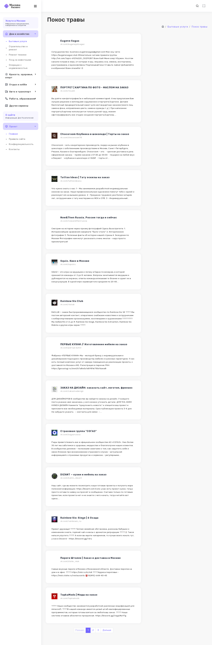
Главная (13, 134)
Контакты (14, 149)
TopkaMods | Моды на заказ (78, 594)
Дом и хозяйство (20, 34)
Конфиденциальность (21, 144)
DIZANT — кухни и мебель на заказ (83, 474)
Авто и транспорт (20, 91)
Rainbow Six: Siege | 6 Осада (79, 517)
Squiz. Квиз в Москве (74, 261)
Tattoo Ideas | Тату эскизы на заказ (85, 177)
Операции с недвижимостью (18, 66)
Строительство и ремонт (18, 48)
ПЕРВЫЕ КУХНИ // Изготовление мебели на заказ (93, 344)
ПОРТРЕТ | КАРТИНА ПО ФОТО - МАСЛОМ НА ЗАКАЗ (94, 87)
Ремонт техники (17, 55)
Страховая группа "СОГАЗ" (78, 431)
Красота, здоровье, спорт (20, 76)
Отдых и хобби (20, 84)
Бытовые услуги (18, 41)
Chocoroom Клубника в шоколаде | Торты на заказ (94, 134)
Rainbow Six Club (71, 301)
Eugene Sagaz (70, 40)
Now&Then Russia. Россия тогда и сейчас (88, 217)
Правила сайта (17, 139)
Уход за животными (20, 60)
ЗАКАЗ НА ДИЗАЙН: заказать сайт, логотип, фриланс (96, 387)
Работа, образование (20, 98)
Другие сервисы (16, 105)
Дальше (107, 630)
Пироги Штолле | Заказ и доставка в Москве (90, 558)
